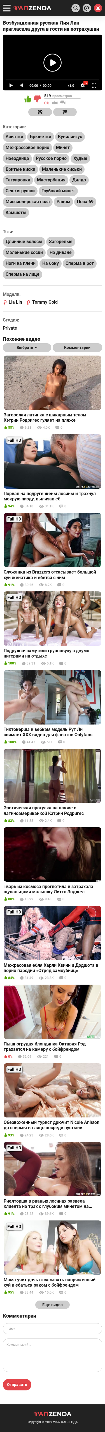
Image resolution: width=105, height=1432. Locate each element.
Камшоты (16, 212)
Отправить (17, 1384)
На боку (50, 263)
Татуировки (18, 180)
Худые (80, 158)
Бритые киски (20, 169)
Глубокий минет (58, 190)
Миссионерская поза (28, 201)
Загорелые (61, 241)
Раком (63, 201)
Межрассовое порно (27, 147)
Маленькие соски (24, 252)
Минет (63, 147)
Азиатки (14, 136)
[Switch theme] (98, 8)
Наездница (17, 158)
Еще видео (52, 1305)
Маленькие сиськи (62, 169)
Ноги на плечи (21, 263)
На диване (61, 252)
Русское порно (51, 158)
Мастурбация (51, 180)
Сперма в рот (80, 263)
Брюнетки (40, 136)
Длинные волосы (24, 241)
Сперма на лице (22, 274)
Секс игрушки (20, 190)
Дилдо (79, 180)
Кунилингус (70, 136)
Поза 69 (85, 201)
